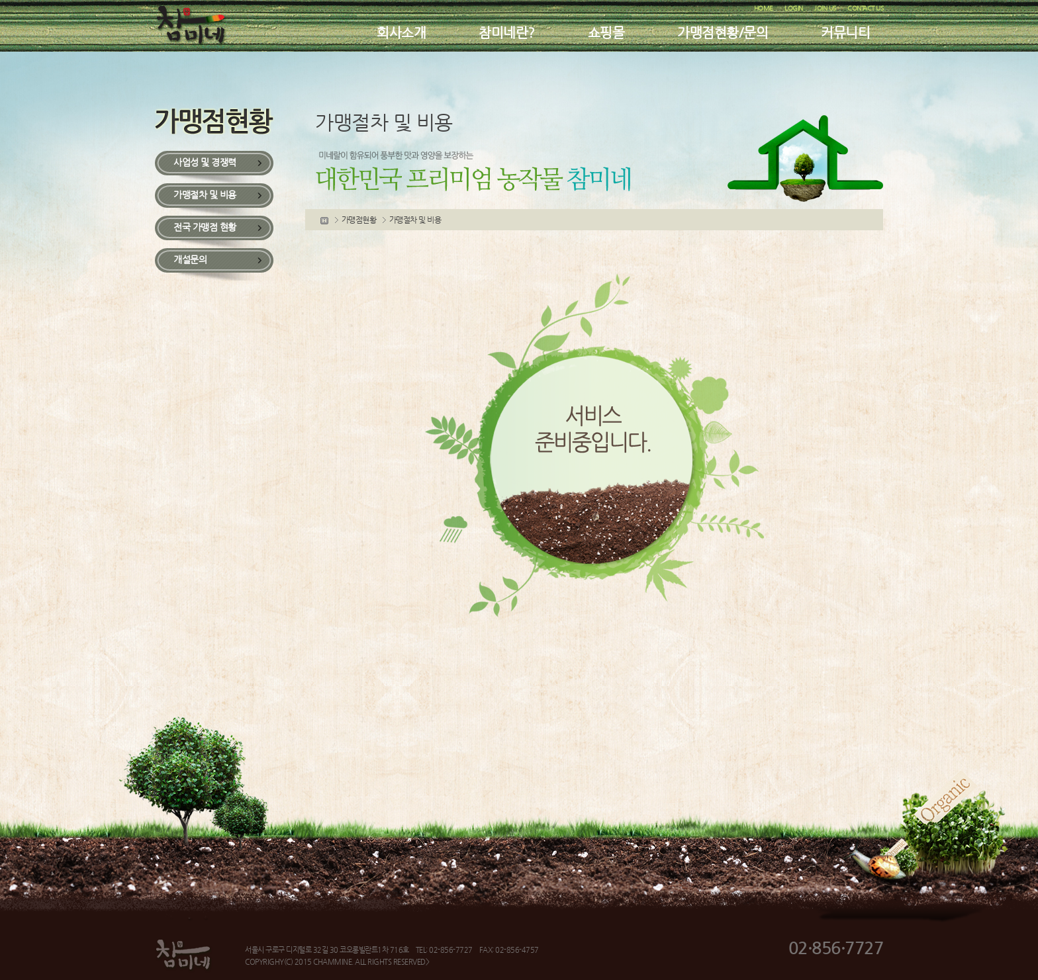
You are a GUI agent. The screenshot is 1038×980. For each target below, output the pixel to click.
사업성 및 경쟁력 (204, 162)
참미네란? (507, 32)
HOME (763, 8)
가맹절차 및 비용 (204, 194)
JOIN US (825, 8)
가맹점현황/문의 (722, 32)
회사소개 (401, 32)
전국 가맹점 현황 (204, 227)
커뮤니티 (845, 32)
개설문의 (190, 259)
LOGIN (793, 8)
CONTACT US (865, 8)
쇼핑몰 (606, 32)
